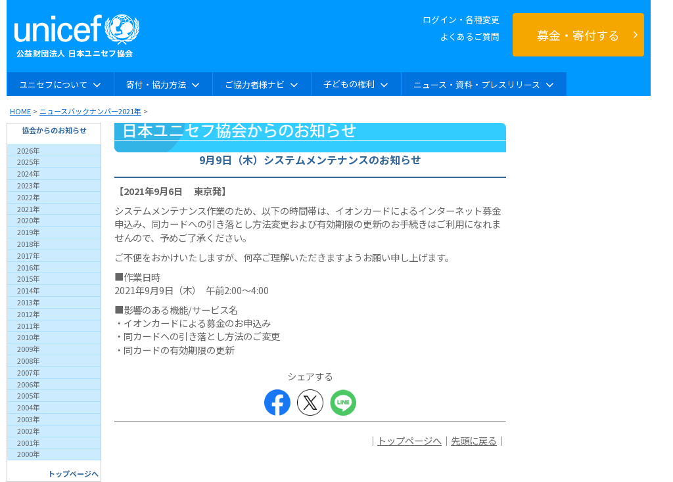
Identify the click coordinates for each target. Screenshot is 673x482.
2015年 (28, 278)
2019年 (28, 232)
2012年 (28, 314)
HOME (20, 111)
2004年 (28, 407)
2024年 (28, 173)
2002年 (28, 431)
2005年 (28, 395)
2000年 (28, 454)
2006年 (28, 384)
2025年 (28, 161)
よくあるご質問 (469, 36)
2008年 (28, 360)
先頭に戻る (474, 440)
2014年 (28, 290)
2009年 (28, 348)
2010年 (28, 337)
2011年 (28, 325)
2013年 (28, 302)
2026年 (28, 150)
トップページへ (73, 473)
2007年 (28, 372)
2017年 (28, 255)
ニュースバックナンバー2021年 (90, 111)
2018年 (28, 243)
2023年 (28, 185)
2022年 (28, 197)
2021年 (28, 209)
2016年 (28, 267)
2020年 (28, 220)
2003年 (28, 419)
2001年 (28, 442)
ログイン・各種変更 (461, 19)
